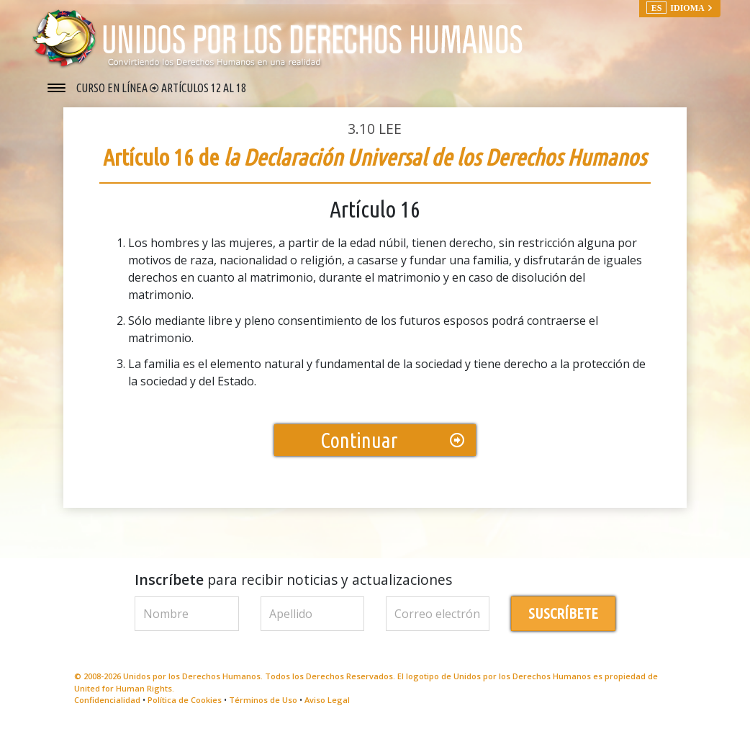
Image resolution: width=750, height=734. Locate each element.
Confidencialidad (107, 704)
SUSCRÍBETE (563, 617)
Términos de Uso (263, 704)
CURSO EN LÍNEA (113, 87)
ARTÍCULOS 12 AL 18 (203, 87)
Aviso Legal (327, 704)
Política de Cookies (185, 704)
